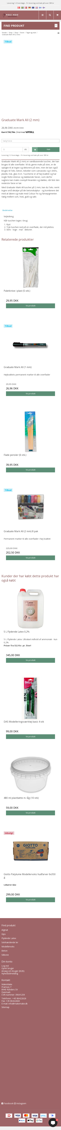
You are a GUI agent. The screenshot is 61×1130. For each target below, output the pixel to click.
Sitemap (5, 1007)
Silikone (5, 954)
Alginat (4, 929)
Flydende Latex (8, 938)
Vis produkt (30, 305)
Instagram (21, 1103)
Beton (4, 950)
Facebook (8, 1103)
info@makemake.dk (18, 1003)
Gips (3, 934)
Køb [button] (41, 149)
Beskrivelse (7, 210)
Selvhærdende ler (9, 942)
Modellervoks (7, 946)
